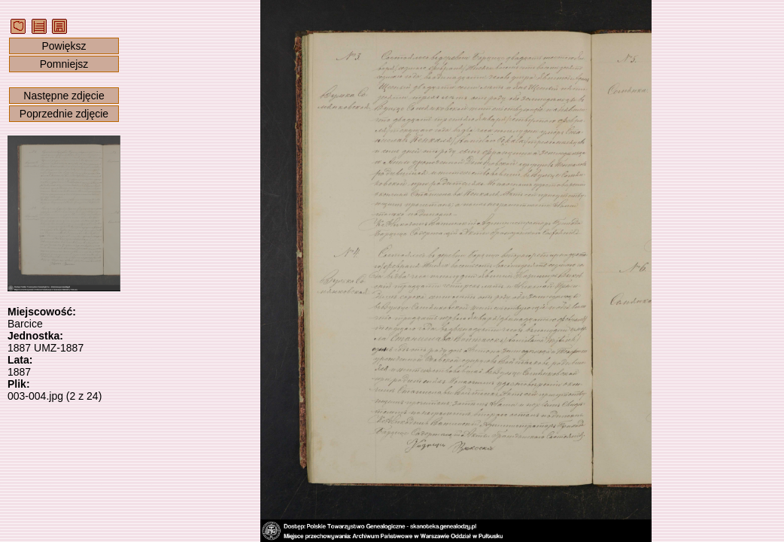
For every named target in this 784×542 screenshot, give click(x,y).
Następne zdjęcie (63, 96)
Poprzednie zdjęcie (64, 114)
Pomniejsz (64, 64)
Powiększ (63, 46)
